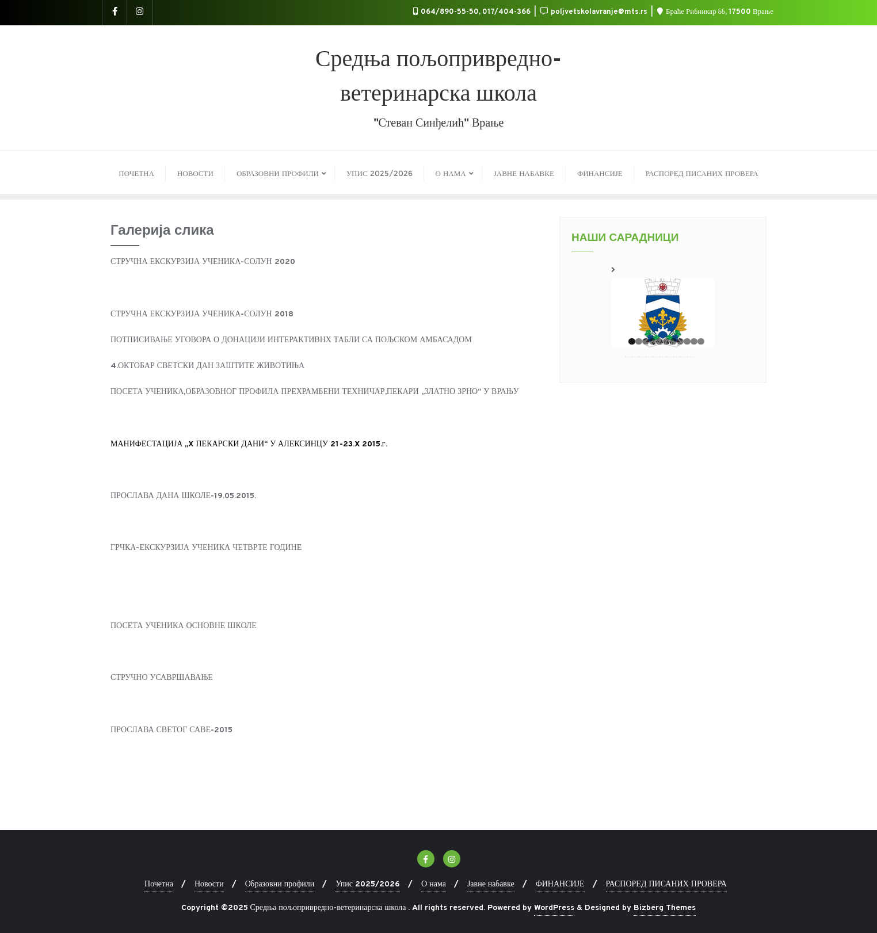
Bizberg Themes (665, 908)
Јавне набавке (490, 884)
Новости (209, 884)
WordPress (554, 908)
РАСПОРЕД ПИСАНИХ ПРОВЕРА (666, 884)
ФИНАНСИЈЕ (560, 884)
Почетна (158, 884)
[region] (663, 305)
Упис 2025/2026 (367, 884)
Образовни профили (280, 884)
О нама (433, 884)
